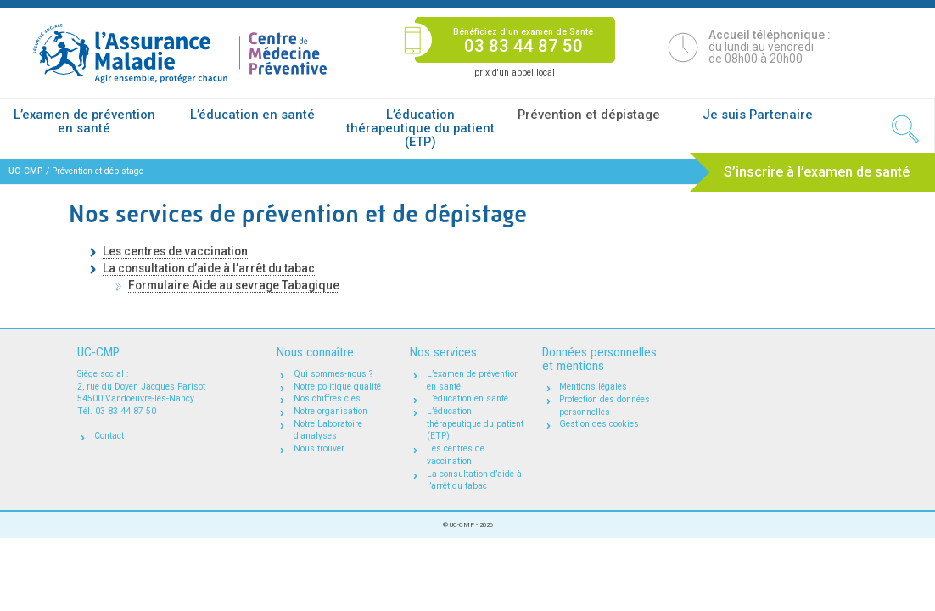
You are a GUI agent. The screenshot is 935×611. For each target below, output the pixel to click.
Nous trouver (319, 448)
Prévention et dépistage (589, 114)
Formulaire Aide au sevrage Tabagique (233, 285)
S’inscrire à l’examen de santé (817, 172)
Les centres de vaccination (175, 251)
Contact (109, 435)
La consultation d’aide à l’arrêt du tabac (209, 268)
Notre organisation (330, 411)
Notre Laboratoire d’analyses (328, 430)
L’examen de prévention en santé (84, 121)
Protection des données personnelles (604, 406)
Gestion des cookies (599, 423)
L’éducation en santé (252, 114)
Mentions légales (593, 386)
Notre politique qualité (337, 386)
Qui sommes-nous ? (333, 373)
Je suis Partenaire (758, 114)
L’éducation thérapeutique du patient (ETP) (420, 128)
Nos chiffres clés (327, 398)
